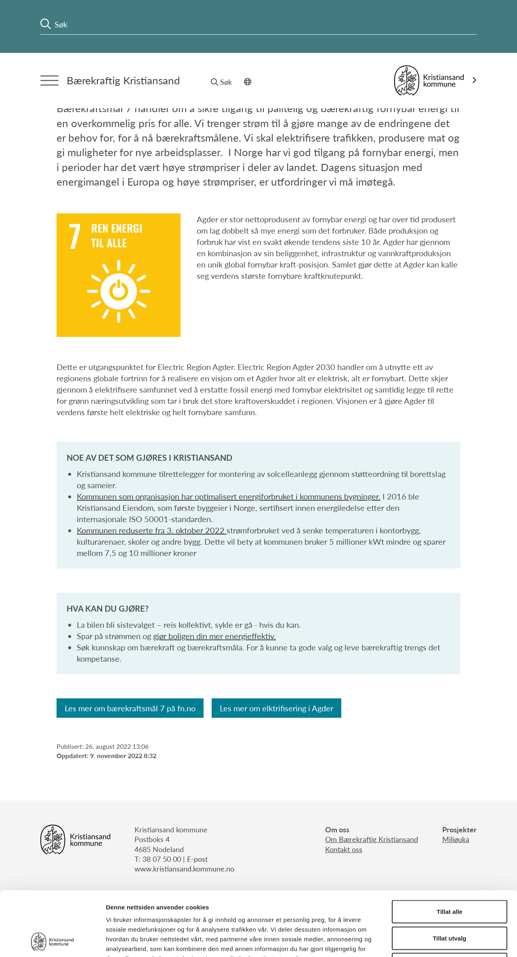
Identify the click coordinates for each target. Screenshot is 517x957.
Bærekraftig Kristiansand (123, 80)
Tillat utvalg (449, 877)
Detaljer (430, 941)
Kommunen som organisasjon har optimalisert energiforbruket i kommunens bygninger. (228, 496)
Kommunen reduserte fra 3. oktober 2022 (152, 530)
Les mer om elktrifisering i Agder (276, 708)
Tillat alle (449, 851)
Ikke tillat (449, 904)
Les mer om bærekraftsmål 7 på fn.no (130, 708)
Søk (221, 82)
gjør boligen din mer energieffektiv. (214, 635)
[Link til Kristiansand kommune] (435, 80)
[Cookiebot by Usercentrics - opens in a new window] (52, 941)
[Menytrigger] (49, 80)
